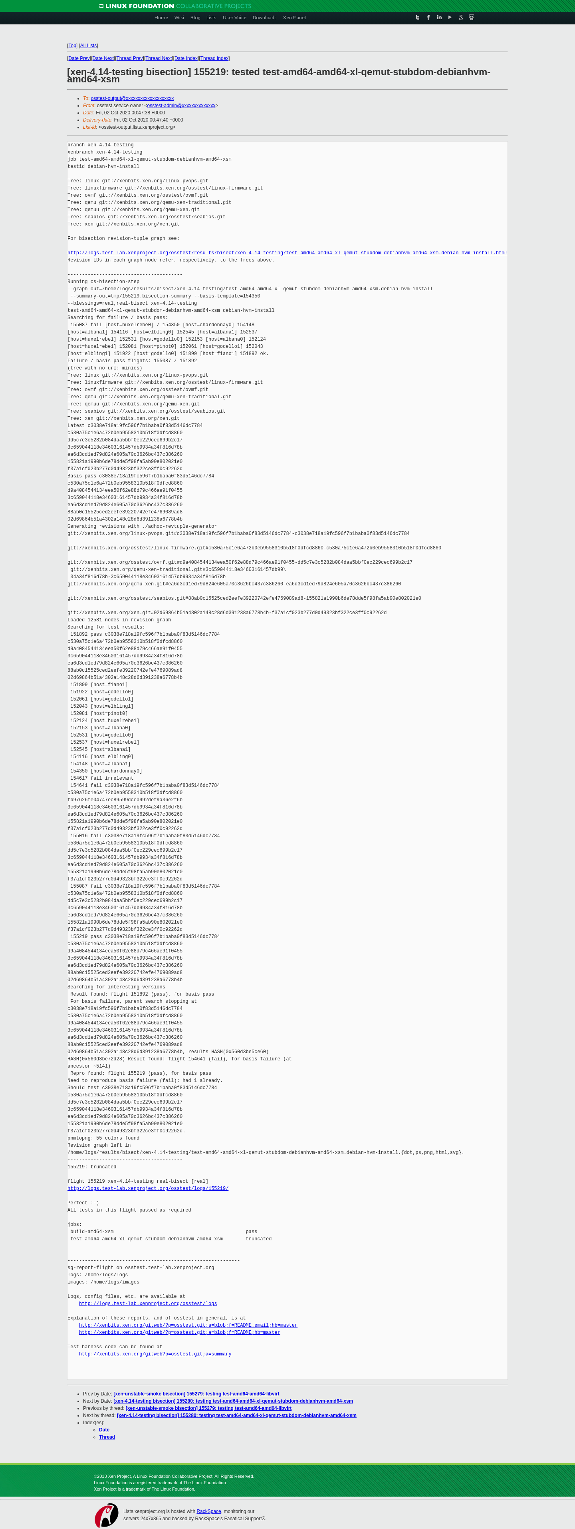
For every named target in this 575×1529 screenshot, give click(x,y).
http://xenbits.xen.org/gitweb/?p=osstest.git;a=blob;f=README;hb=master (179, 1332)
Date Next (103, 58)
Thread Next (158, 58)
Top (72, 45)
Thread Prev (130, 58)
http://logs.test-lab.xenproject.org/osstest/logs (148, 1303)
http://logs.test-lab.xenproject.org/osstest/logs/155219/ (147, 1188)
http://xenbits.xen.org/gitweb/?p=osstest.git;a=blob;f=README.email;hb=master (188, 1325)
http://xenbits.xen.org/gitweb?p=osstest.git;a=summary (155, 1354)
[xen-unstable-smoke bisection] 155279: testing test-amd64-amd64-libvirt (196, 1394)
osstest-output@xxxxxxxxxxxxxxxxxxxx (132, 98)
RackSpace (208, 1511)
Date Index (186, 58)
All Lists (88, 45)
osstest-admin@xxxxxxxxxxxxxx (181, 105)
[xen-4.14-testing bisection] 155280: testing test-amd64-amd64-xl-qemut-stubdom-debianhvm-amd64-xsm (233, 1401)
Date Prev (79, 58)
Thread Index (214, 58)
